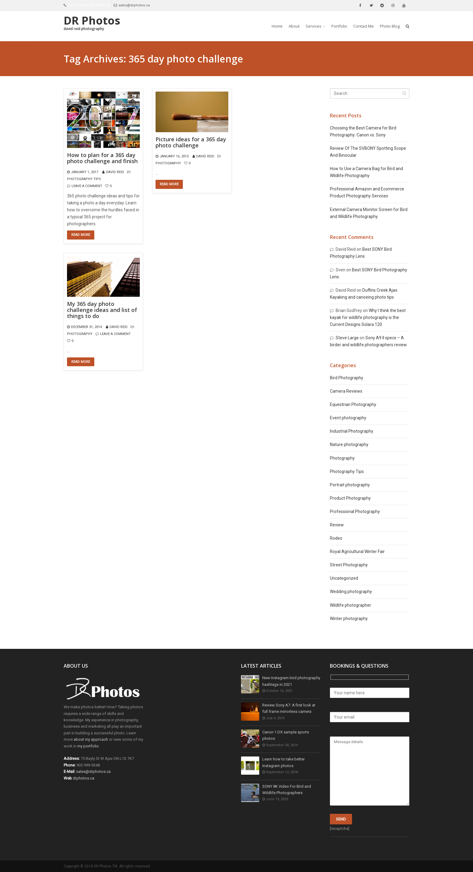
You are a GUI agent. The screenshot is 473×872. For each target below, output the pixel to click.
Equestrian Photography (353, 404)
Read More (80, 235)
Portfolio (339, 26)
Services (313, 26)
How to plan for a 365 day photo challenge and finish (102, 158)
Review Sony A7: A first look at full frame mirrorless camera (288, 709)
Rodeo (336, 538)
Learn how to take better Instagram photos (283, 762)
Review (337, 524)
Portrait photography (350, 484)
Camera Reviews (346, 391)
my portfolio (88, 746)
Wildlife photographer (350, 605)
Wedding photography (351, 591)
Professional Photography (355, 511)
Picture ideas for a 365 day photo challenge (191, 142)
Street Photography (349, 564)
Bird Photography (346, 377)
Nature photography (349, 444)
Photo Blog (390, 26)
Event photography (348, 417)
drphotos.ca (83, 778)
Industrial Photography (351, 431)
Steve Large (347, 337)
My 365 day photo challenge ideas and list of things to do (102, 310)
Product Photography (350, 498)
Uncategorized (344, 578)
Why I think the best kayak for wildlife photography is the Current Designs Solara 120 (368, 317)
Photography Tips (84, 179)
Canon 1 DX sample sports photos (285, 735)
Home (277, 26)
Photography (168, 163)
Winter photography (349, 618)
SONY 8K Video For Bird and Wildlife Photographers (286, 790)
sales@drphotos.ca (132, 5)
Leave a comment (87, 186)
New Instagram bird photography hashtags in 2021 (291, 681)
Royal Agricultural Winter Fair (357, 551)
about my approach (91, 739)
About (294, 26)
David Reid (115, 172)
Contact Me (363, 26)
